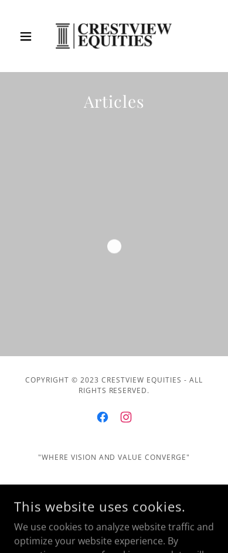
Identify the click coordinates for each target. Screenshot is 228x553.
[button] (29, 36)
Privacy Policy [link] (114, 507)
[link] (113, 36)
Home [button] (114, 490)
